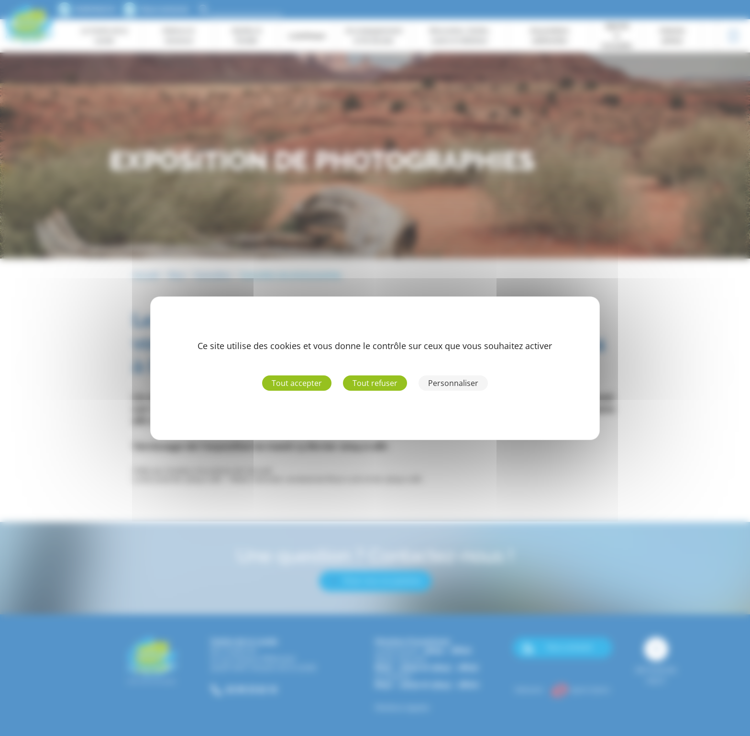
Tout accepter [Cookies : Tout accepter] (297, 383)
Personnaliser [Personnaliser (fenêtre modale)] (453, 383)
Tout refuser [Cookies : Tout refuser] (375, 383)
